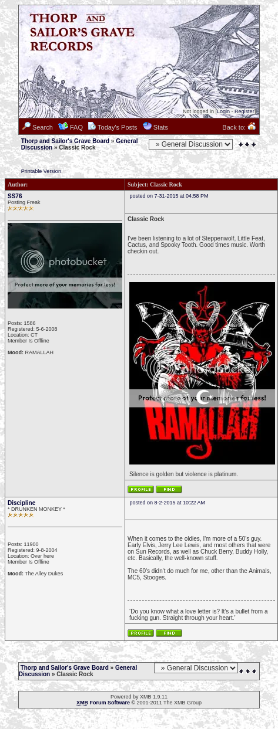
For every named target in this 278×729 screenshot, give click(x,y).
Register (244, 111)
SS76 (15, 196)
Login (223, 111)
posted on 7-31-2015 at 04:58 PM (169, 196)
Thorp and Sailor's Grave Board (65, 141)
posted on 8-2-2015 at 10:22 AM (168, 503)
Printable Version (41, 171)
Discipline (21, 503)
